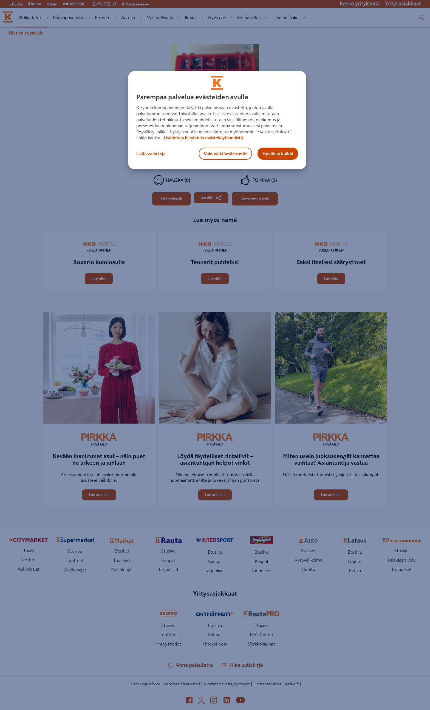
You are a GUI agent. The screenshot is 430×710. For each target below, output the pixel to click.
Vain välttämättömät (225, 153)
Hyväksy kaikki (277, 153)
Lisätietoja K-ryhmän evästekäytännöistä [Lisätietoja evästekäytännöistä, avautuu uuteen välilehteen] (203, 138)
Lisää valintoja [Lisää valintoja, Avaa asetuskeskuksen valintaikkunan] (151, 153)
